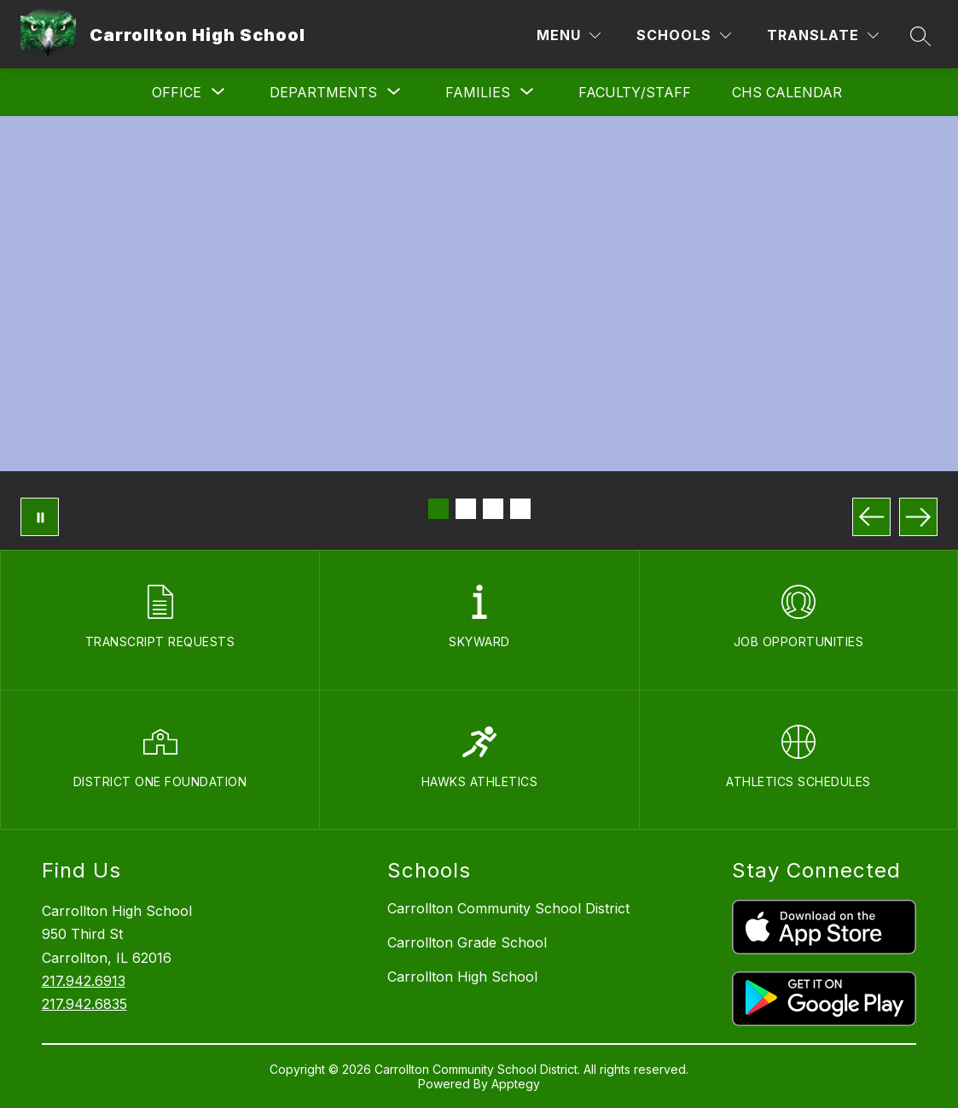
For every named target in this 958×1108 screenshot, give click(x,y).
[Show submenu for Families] (477, 92)
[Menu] (568, 35)
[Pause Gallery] (39, 517)
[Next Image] (918, 517)
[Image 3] (493, 509)
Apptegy (515, 1083)
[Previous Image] (871, 517)
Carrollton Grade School (467, 942)
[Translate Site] (823, 35)
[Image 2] (466, 509)
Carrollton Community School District (508, 908)
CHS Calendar (787, 92)
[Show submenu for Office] (176, 92)
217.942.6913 (83, 980)
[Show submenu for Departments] (323, 92)
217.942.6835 (84, 1003)
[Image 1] (438, 509)
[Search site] (920, 36)
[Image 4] (520, 509)
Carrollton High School (462, 976)
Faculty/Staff (634, 92)
